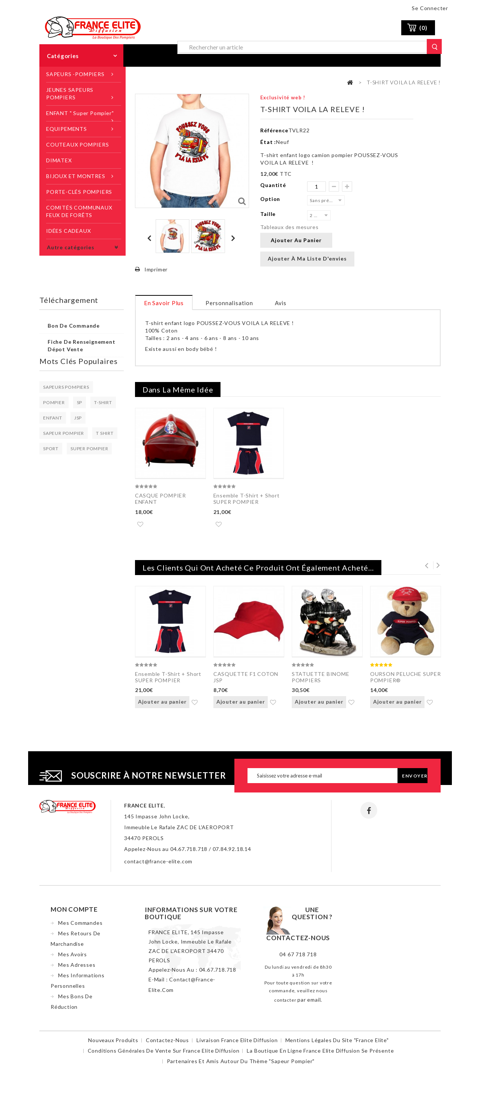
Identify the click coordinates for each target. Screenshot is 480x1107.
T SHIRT (105, 433)
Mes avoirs (72, 957)
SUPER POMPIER (89, 448)
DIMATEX (59, 160)
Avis (280, 303)
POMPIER (54, 402)
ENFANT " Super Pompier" (80, 113)
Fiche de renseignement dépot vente (82, 345)
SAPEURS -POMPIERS (75, 74)
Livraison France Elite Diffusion (237, 1043)
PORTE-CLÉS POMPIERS (79, 192)
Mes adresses (77, 968)
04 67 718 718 (297, 957)
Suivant (234, 238)
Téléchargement (68, 299)
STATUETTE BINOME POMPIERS (321, 678)
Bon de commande (74, 325)
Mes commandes (80, 926)
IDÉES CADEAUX (68, 231)
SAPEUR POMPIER (63, 433)
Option (271, 199)
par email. (309, 1002)
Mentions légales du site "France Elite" (337, 1043)
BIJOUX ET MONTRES (75, 176)
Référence (274, 130)
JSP (78, 418)
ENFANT (52, 418)
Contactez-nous (167, 1043)
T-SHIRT (103, 402)
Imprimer (156, 269)
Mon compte (74, 912)
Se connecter (430, 8)
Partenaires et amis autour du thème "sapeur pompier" (241, 1064)
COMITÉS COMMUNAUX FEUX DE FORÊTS (79, 211)
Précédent (150, 238)
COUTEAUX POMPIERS (77, 144)
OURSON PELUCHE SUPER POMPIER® (405, 678)
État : (268, 142)
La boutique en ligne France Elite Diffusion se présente (320, 1053)
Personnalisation (229, 303)
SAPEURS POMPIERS (66, 387)
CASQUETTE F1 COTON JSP (245, 678)
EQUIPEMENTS (66, 129)
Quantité (273, 185)
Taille (268, 214)
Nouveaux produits (113, 1043)
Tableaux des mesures (289, 227)
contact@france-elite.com (158, 864)
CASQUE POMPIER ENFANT (160, 498)
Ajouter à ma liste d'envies (307, 258)
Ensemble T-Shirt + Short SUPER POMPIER (246, 498)
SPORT (50, 448)
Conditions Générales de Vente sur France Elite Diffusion (164, 1053)
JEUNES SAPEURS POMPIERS (69, 93)
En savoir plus (164, 303)
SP (79, 402)
